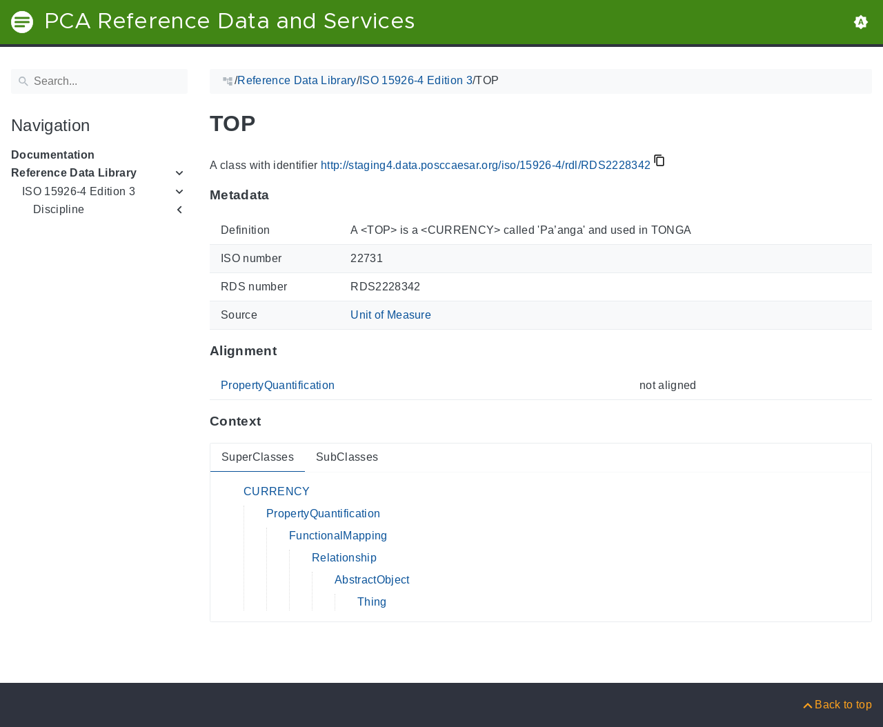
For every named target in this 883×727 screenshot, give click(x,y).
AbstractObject (372, 580)
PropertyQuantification (278, 385)
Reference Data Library (74, 173)
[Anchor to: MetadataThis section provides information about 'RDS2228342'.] (283, 195)
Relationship (344, 558)
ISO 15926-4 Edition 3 (78, 191)
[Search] (99, 81)
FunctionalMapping (338, 535)
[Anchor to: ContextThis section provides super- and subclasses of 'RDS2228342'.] (274, 421)
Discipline (58, 209)
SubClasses (347, 457)
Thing (372, 602)
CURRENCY (277, 491)
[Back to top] (836, 704)
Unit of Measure (390, 315)
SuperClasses (257, 457)
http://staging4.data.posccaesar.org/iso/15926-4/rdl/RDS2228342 (486, 165)
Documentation (53, 155)
